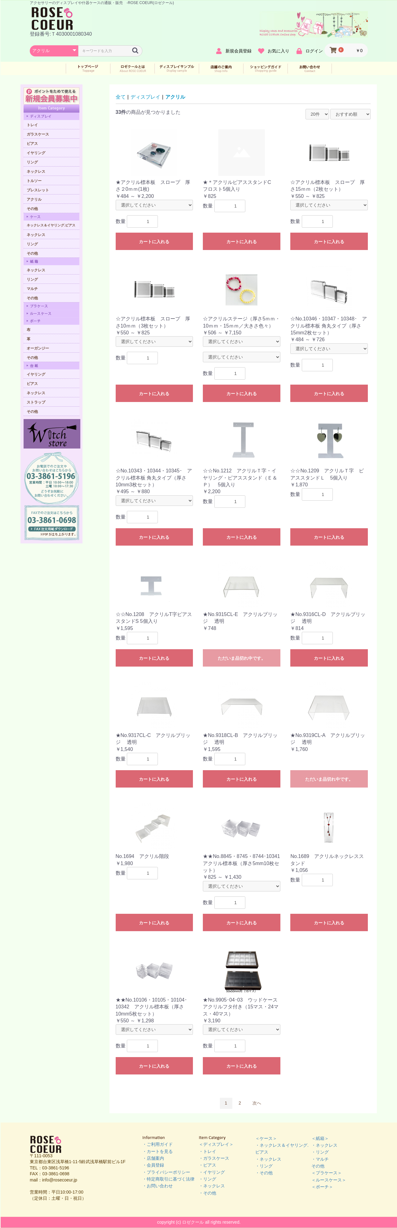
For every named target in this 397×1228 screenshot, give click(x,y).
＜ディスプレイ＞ (216, 1144)
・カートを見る (157, 1151)
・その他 (207, 1192)
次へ (256, 1103)
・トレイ (207, 1151)
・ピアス (207, 1165)
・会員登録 (153, 1165)
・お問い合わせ (157, 1185)
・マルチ (320, 1159)
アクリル (175, 97)
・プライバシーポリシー (166, 1172)
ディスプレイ (145, 97)
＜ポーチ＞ (322, 1186)
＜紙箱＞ (320, 1138)
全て (121, 97)
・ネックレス (212, 1185)
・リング (207, 1179)
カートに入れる (154, 241)
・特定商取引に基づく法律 (168, 1179)
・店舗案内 (153, 1158)
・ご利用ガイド (157, 1144)
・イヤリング (212, 1172)
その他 (317, 1165)
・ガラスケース (214, 1158)
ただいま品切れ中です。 (241, 658)
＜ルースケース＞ (328, 1179)
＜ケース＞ (266, 1138)
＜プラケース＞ (326, 1172)
